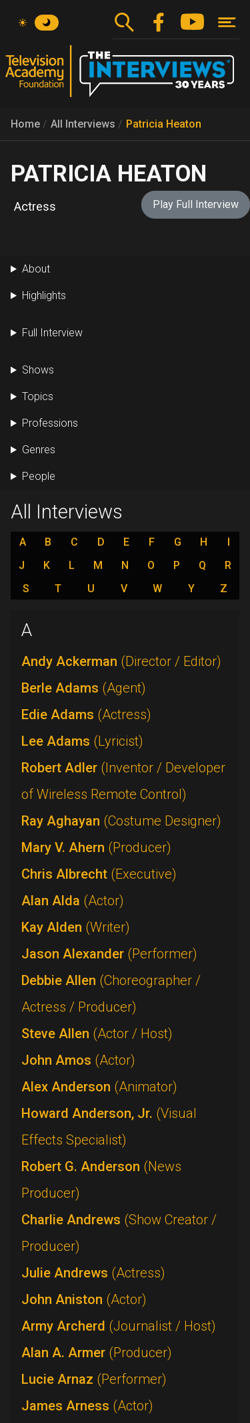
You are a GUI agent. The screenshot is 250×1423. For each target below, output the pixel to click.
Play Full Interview (196, 204)
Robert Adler (123, 781)
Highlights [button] (44, 295)
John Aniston (84, 1299)
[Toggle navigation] (227, 22)
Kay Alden (75, 927)
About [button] (36, 269)
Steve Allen (97, 1033)
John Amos (78, 1060)
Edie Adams (86, 714)
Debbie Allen (111, 993)
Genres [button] (38, 449)
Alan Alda (72, 901)
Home (25, 124)
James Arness (87, 1406)
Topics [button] (37, 396)
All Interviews (83, 124)
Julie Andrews (93, 1273)
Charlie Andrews (119, 1233)
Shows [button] (38, 370)
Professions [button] (50, 423)
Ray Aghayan (121, 821)
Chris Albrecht (99, 874)
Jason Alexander (109, 954)
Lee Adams (82, 741)
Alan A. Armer (96, 1353)
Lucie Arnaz (94, 1379)
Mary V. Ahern (96, 847)
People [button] (38, 476)
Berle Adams (83, 688)
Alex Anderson (99, 1087)
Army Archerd (118, 1326)
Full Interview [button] (52, 332)
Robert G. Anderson (101, 1179)
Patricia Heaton (163, 124)
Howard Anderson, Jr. (109, 1126)
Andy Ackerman (121, 661)
